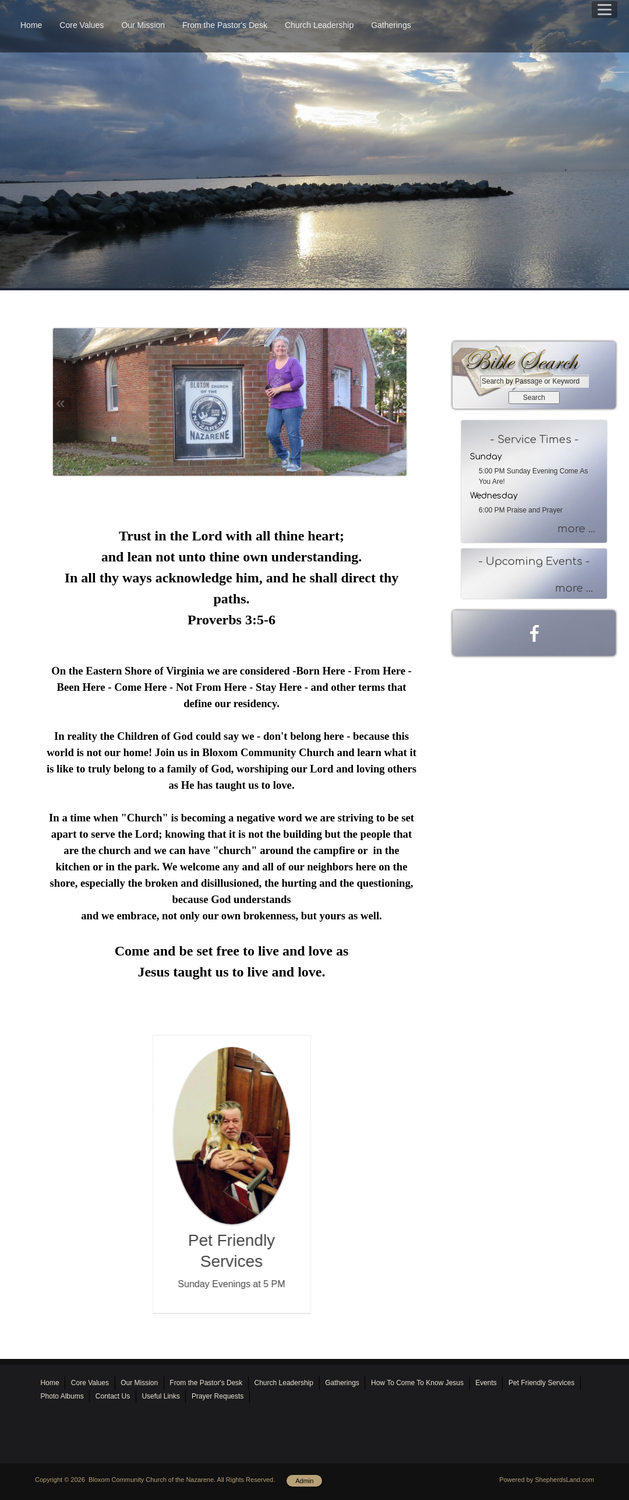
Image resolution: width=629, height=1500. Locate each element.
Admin (304, 1480)
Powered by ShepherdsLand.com (546, 1479)
